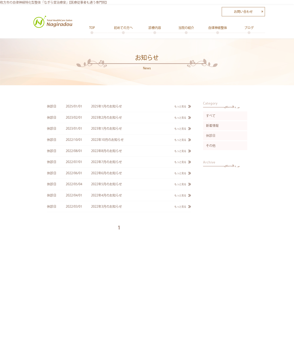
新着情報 (212, 125)
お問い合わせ (243, 11)
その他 (210, 145)
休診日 (210, 135)
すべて (210, 115)
